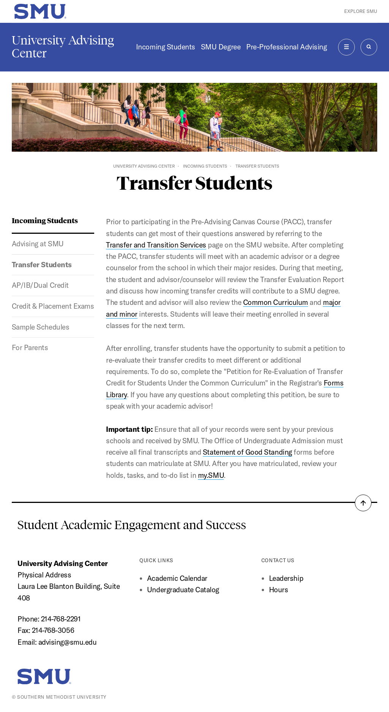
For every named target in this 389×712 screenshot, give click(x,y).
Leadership (286, 578)
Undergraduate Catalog (183, 589)
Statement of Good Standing (247, 452)
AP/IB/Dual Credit (40, 285)
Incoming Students (165, 46)
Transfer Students (42, 264)
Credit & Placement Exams (53, 306)
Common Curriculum (275, 302)
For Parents (30, 347)
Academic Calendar (177, 578)
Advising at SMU (38, 243)
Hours (278, 589)
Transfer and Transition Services (156, 244)
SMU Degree (220, 46)
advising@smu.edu (67, 642)
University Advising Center (63, 47)
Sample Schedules (40, 326)
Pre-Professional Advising (286, 46)
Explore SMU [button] (360, 11)
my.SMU (211, 475)
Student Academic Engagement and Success (131, 525)
